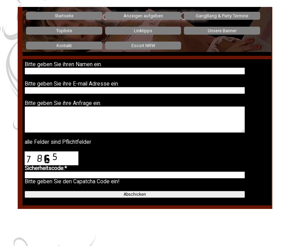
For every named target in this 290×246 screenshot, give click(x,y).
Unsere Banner (222, 30)
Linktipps (143, 30)
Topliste (64, 30)
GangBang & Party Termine (222, 15)
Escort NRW (143, 45)
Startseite (64, 15)
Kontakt (64, 45)
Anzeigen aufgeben (143, 15)
